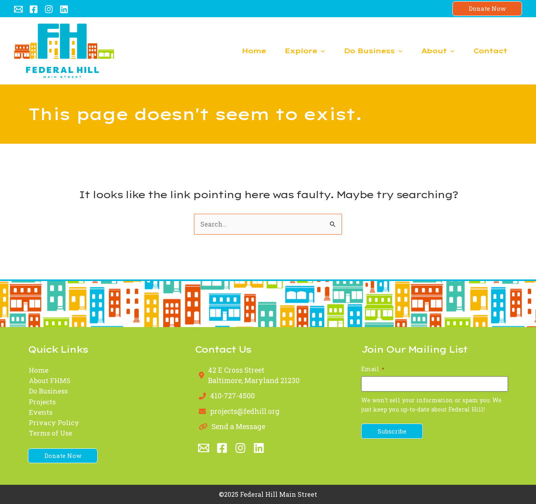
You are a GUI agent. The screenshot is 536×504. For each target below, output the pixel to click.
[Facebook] (33, 9)
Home (38, 370)
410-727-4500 (232, 396)
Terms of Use (50, 433)
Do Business (48, 391)
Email (372, 369)
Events (40, 412)
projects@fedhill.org (245, 411)
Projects (42, 401)
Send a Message (239, 427)
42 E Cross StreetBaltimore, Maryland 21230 (255, 375)
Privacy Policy (54, 423)
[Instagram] (48, 9)
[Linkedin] (64, 9)
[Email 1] (18, 9)
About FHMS (50, 381)
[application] (302, 51)
